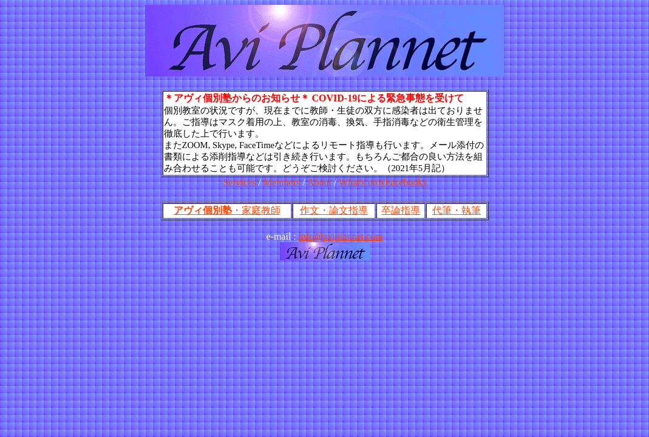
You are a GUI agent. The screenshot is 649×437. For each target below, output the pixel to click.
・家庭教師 (227, 210)
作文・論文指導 (334, 210)
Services (239, 182)
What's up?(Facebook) (382, 182)
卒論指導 (400, 210)
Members (281, 182)
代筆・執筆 (456, 210)
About (319, 182)
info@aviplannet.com (341, 236)
